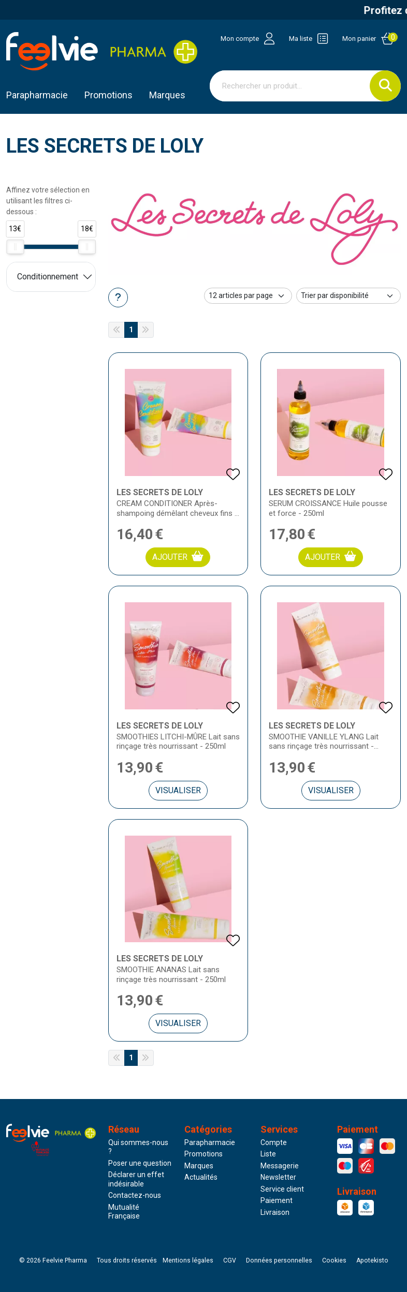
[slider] (15, 247)
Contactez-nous (134, 1195)
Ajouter (178, 556)
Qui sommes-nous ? (138, 1147)
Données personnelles (279, 1260)
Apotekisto (372, 1260)
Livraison (274, 1212)
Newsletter (278, 1177)
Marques (167, 95)
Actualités (200, 1177)
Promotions (203, 1154)
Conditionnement (47, 276)
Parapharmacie (37, 95)
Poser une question (139, 1163)
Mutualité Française (124, 1212)
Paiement (276, 1200)
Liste (268, 1154)
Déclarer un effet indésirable (136, 1179)
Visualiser (178, 790)
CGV (229, 1260)
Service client (282, 1189)
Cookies (334, 1260)
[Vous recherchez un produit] (290, 85)
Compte (273, 1142)
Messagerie (279, 1166)
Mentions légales (188, 1260)
